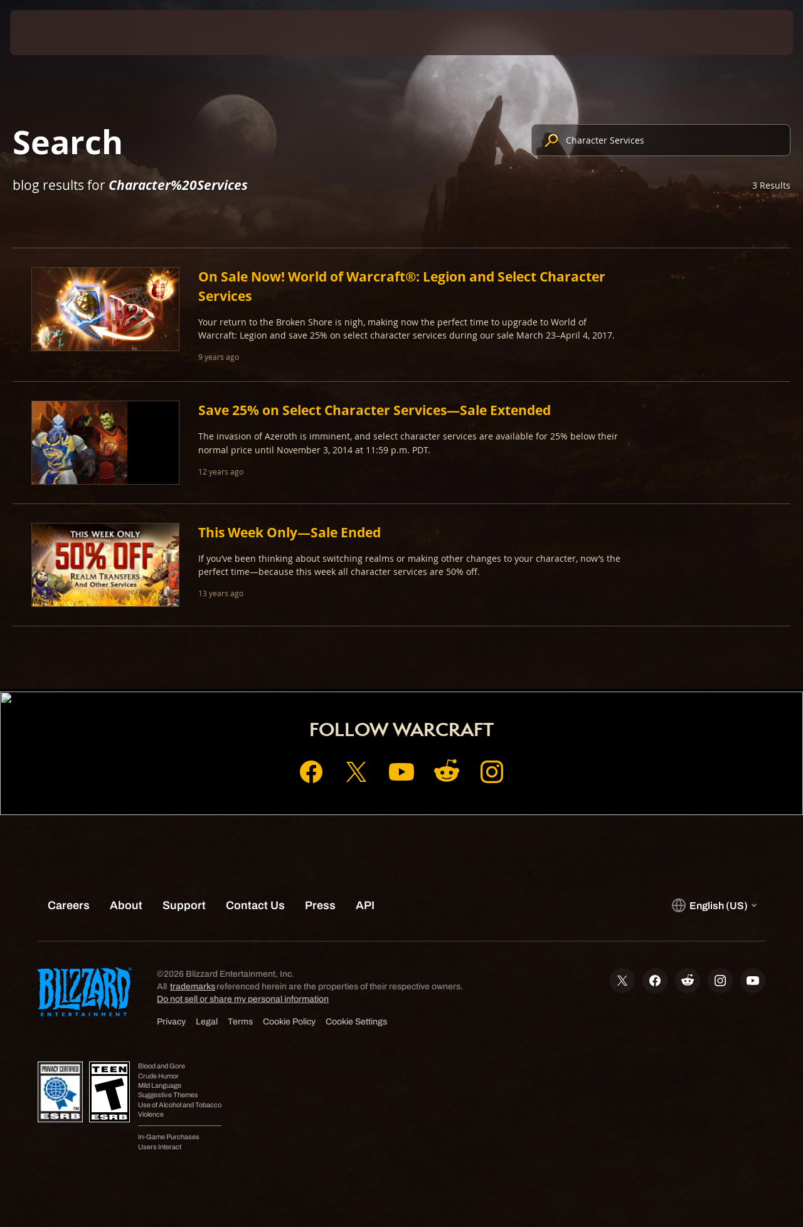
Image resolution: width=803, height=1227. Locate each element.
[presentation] (49, 32)
